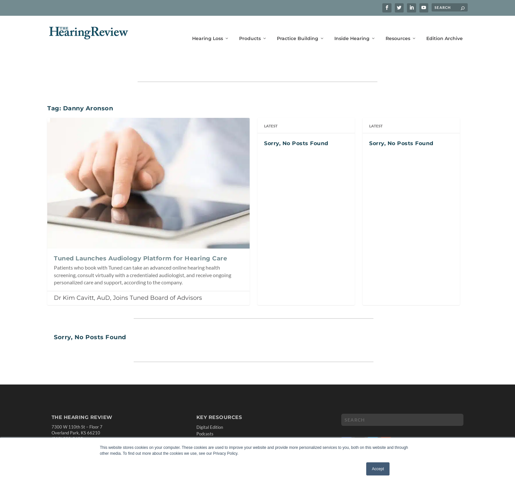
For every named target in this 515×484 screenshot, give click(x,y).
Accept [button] (378, 469)
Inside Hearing (351, 29)
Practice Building (297, 29)
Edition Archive (444, 29)
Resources (398, 29)
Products (250, 29)
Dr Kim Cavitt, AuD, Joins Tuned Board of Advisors (128, 277)
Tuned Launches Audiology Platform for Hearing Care (140, 238)
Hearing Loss (207, 29)
